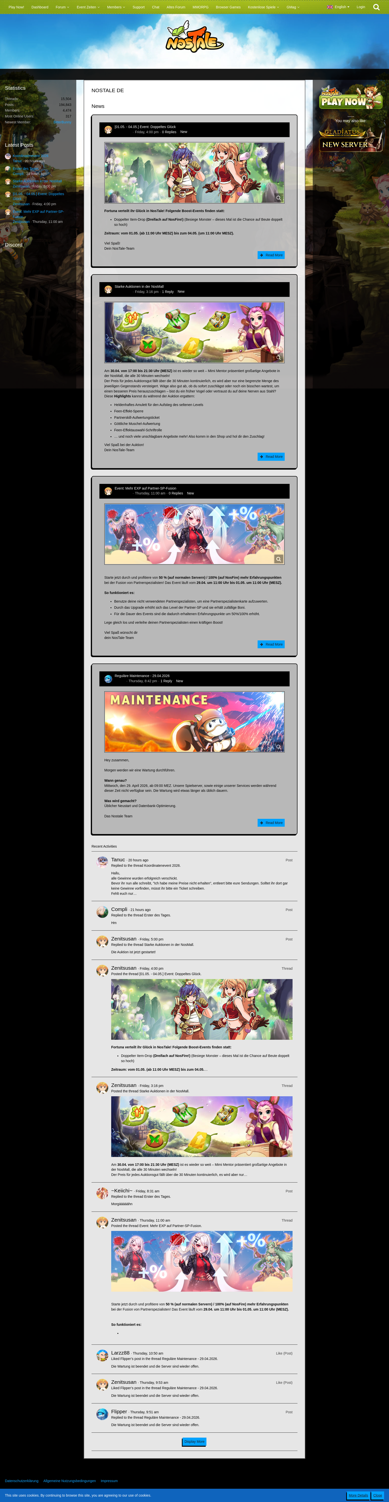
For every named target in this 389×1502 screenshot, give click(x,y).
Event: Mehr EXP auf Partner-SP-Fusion (145, 488)
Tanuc (17, 161)
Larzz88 (120, 1353)
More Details (358, 1495)
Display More (195, 1442)
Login (361, 7)
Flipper (120, 681)
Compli (18, 174)
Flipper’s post (130, 1359)
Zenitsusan (21, 186)
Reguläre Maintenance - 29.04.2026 (142, 676)
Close (377, 1495)
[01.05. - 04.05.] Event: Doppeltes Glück (145, 127)
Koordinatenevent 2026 (30, 156)
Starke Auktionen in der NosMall (37, 181)
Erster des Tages (26, 169)
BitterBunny (62, 122)
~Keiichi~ (121, 1190)
